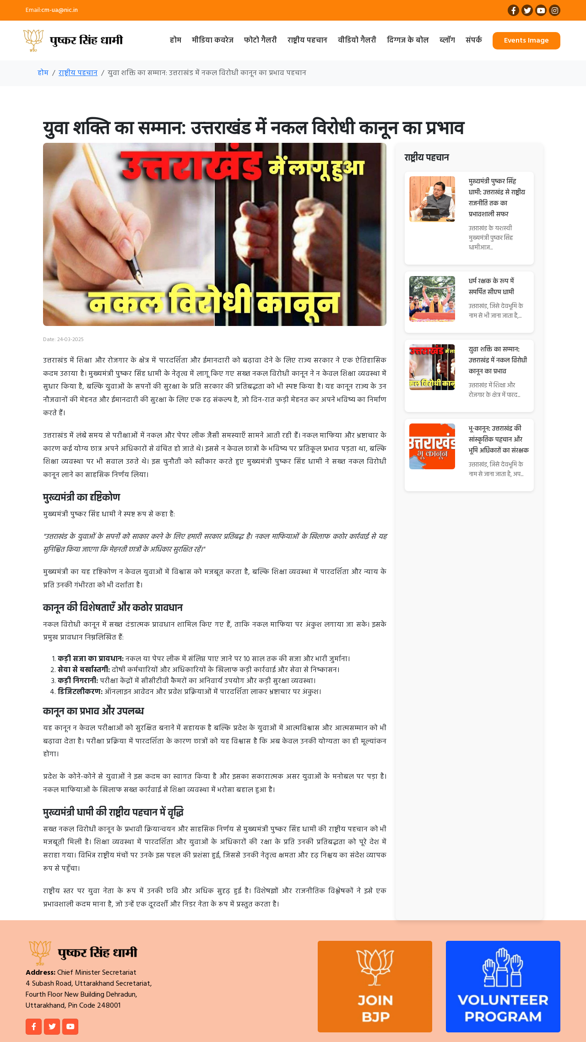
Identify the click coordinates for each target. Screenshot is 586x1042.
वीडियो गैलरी (357, 41)
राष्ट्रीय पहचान (307, 41)
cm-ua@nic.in (59, 10)
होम (175, 41)
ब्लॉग (447, 41)
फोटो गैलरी (260, 41)
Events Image (526, 41)
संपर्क (474, 41)
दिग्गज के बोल (408, 41)
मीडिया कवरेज (212, 41)
